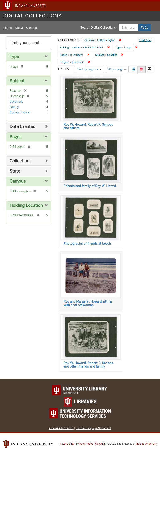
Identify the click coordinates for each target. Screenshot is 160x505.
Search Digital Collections (98, 27)
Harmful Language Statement (93, 428)
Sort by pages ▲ (89, 69)
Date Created (22, 126)
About (19, 28)
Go (144, 27)
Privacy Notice (84, 443)
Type (14, 56)
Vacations (16, 101)
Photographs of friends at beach (87, 244)
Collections (20, 161)
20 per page (117, 69)
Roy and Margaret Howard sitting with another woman (88, 303)
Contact (31, 28)
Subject (17, 81)
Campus (18, 181)
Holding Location (26, 205)
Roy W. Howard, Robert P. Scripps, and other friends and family (89, 365)
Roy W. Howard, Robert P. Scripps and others (88, 126)
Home (8, 28)
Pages (15, 137)
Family (14, 107)
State (15, 171)
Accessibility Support (61, 428)
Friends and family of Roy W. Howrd (90, 186)
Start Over (145, 40)
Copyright (101, 443)
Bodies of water (20, 112)
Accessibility (67, 443)
